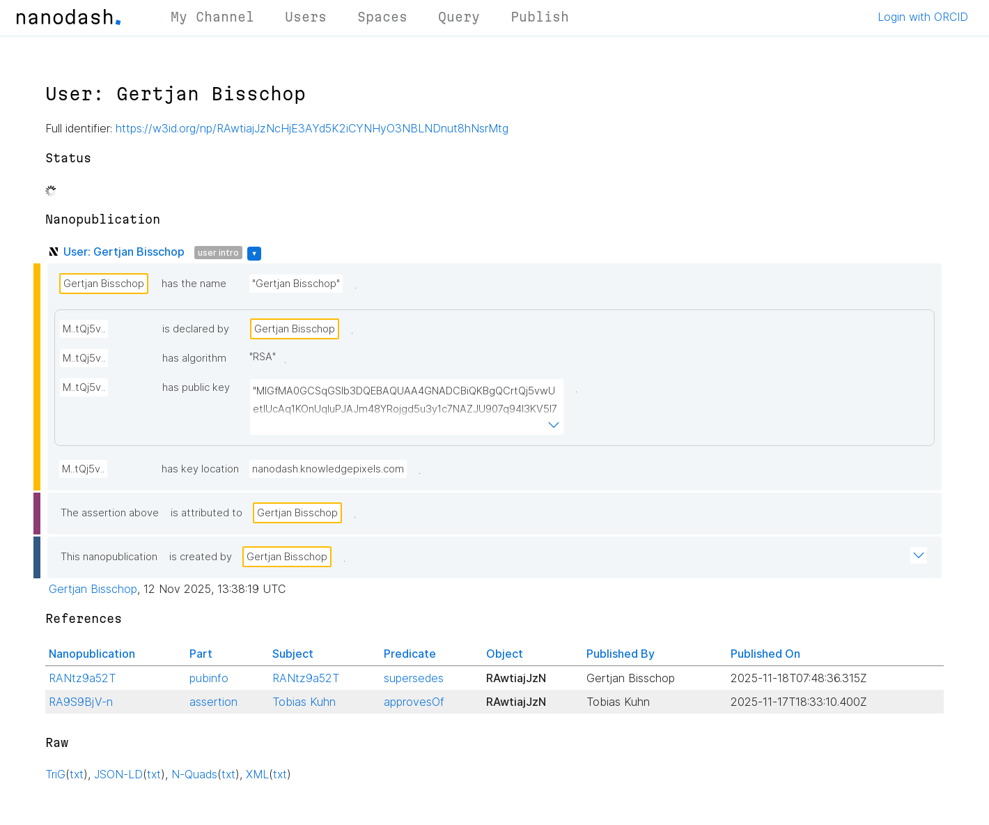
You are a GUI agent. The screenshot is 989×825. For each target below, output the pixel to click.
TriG (55, 774)
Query (459, 17)
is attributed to (206, 513)
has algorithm (194, 358)
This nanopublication (109, 556)
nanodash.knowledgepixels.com (328, 469)
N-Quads (194, 774)
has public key (196, 387)
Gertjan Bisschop (103, 283)
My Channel (212, 17)
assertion (213, 702)
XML (257, 774)
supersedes (414, 678)
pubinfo (208, 678)
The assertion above (110, 513)
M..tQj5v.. (84, 329)
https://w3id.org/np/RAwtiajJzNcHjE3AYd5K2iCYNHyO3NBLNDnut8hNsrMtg (312, 128)
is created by (200, 556)
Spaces (382, 17)
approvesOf (414, 702)
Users (306, 17)
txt (77, 774)
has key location (200, 469)
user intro (218, 252)
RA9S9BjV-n (81, 702)
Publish (540, 17)
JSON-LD (118, 774)
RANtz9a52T (82, 678)
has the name (194, 283)
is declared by (195, 329)
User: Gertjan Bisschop (124, 252)
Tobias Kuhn (304, 702)
